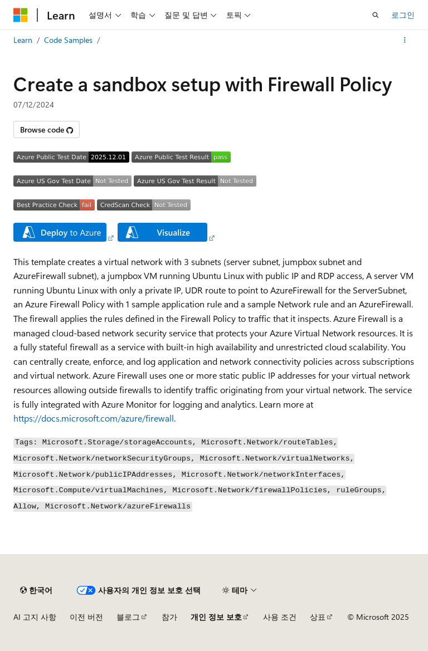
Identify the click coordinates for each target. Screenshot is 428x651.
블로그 (128, 616)
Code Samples (68, 40)
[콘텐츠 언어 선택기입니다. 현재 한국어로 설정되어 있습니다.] (36, 590)
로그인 (403, 14)
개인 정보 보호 (216, 616)
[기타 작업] (405, 40)
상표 (317, 616)
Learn (22, 40)
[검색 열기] (375, 15)
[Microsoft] (20, 15)
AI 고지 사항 (34, 616)
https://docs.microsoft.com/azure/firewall (93, 418)
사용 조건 (279, 616)
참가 (169, 616)
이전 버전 (86, 616)
